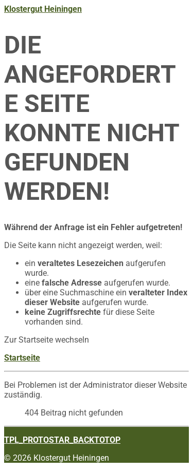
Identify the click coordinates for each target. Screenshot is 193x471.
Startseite (22, 358)
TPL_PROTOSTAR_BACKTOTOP (62, 440)
